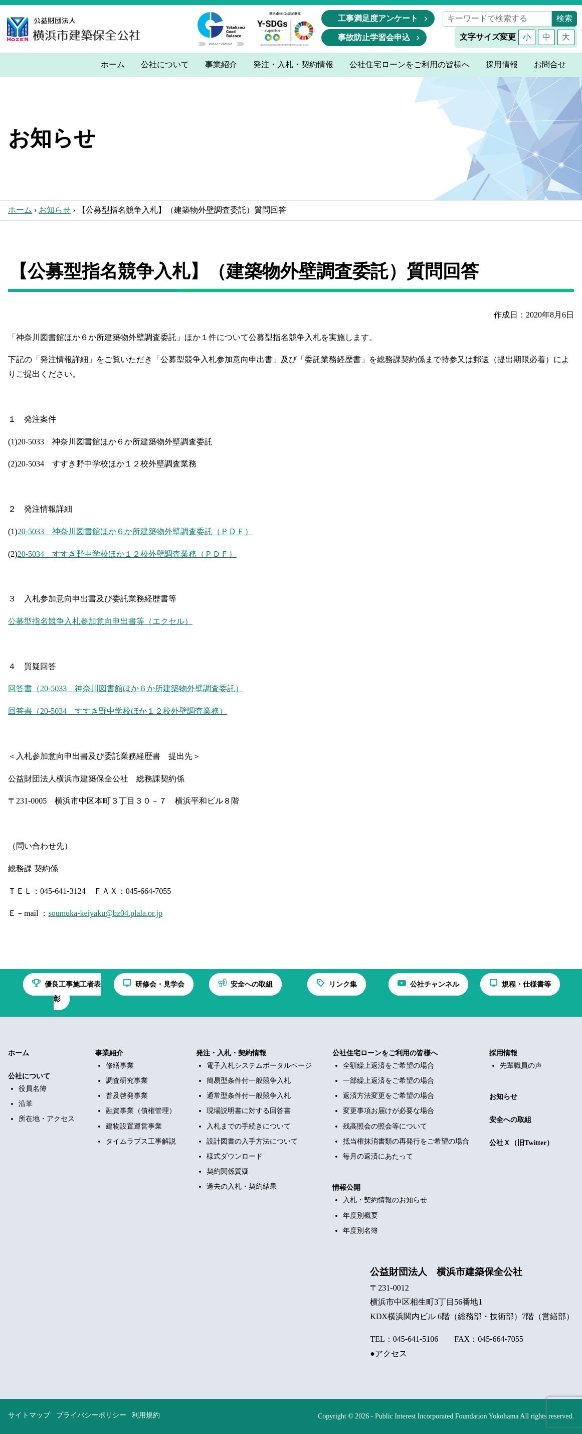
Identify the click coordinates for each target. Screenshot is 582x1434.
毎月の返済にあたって (378, 1156)
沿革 (26, 1103)
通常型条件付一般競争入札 (249, 1095)
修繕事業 (120, 1065)
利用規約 (146, 1415)
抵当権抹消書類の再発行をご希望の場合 (406, 1141)
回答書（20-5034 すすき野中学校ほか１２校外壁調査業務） (117, 711)
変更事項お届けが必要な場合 (388, 1110)
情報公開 (346, 1187)
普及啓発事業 (127, 1095)
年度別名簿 (360, 1230)
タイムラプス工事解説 (141, 1141)
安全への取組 (510, 1120)
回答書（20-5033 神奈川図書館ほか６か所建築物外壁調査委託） (125, 688)
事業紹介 (109, 1053)
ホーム (20, 210)
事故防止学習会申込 (374, 37)
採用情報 (503, 1053)
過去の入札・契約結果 (242, 1186)
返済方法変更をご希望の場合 (388, 1095)
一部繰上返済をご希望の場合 (388, 1080)
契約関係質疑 (228, 1171)
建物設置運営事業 (134, 1126)
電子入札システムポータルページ (259, 1065)
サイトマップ (29, 1415)
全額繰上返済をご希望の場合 (388, 1065)
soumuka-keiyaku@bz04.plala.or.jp (105, 913)
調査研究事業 (127, 1080)
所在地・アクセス (47, 1119)
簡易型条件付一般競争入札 (249, 1080)
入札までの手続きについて (249, 1126)
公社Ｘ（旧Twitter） (521, 1143)
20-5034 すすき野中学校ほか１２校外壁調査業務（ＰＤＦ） (127, 554)
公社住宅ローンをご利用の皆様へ (385, 1053)
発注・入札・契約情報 (231, 1053)
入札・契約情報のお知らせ (385, 1200)
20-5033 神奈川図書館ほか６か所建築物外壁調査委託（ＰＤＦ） (135, 531)
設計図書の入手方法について (252, 1141)
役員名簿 (33, 1088)
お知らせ (55, 210)
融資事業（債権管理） (141, 1110)
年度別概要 (360, 1215)
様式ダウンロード (235, 1156)
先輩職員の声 (521, 1065)
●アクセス (388, 1353)
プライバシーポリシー (91, 1415)
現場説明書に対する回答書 (249, 1110)
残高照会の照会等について (385, 1126)
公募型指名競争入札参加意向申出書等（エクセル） (100, 621)
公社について (29, 1076)
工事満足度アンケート (378, 18)
